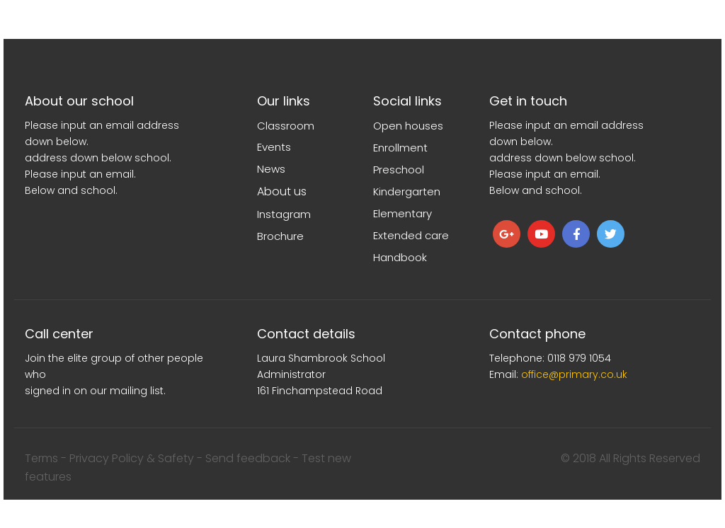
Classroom (285, 125)
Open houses (408, 125)
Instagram (284, 214)
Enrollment (400, 147)
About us (282, 191)
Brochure (280, 236)
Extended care (411, 235)
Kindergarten (406, 191)
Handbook (400, 257)
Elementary (402, 213)
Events (274, 146)
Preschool (398, 169)
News (271, 168)
